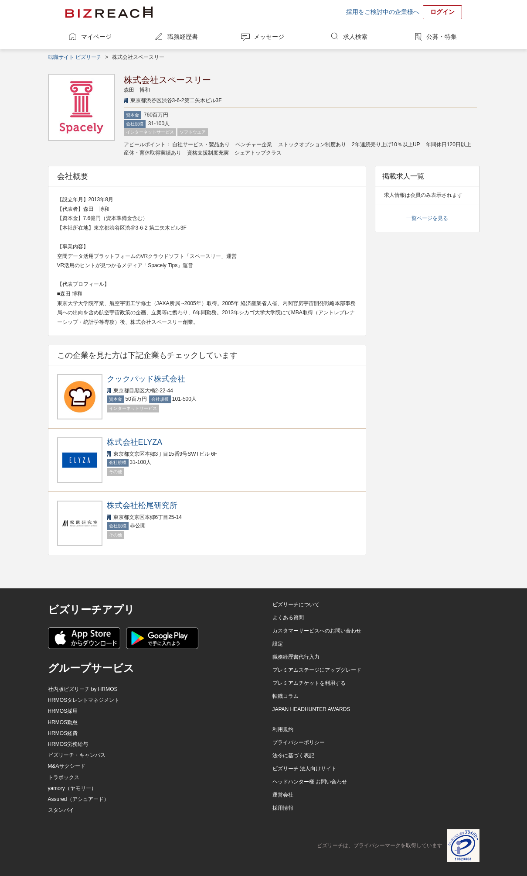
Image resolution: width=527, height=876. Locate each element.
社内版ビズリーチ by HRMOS (83, 689)
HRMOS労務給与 (68, 744)
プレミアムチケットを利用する (309, 683)
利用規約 (282, 729)
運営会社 (282, 795)
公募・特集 (441, 36)
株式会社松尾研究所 (142, 505)
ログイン (442, 11)
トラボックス (63, 777)
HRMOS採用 (63, 711)
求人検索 (355, 36)
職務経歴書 (182, 36)
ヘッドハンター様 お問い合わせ (309, 782)
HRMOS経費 (63, 733)
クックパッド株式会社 (146, 378)
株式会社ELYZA (135, 442)
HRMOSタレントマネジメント (84, 700)
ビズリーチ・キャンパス (76, 755)
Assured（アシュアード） (78, 799)
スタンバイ (61, 810)
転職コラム (285, 696)
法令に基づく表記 (293, 755)
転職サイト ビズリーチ (75, 57)
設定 (277, 644)
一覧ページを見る (427, 218)
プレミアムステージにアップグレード (316, 670)
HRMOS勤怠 (63, 722)
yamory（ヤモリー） (72, 788)
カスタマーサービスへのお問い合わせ (316, 631)
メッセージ (269, 36)
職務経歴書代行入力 (296, 657)
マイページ (96, 36)
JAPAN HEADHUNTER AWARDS (311, 709)
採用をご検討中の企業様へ (382, 11)
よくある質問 (288, 618)
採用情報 (282, 808)
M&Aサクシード (66, 766)
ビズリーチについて (296, 604)
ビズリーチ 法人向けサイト (304, 769)
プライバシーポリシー (298, 742)
